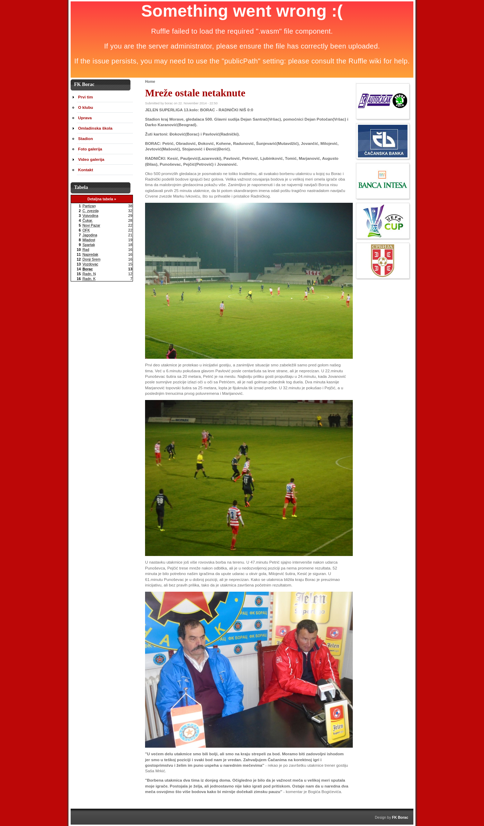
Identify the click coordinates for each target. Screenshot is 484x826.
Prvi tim (85, 97)
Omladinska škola (95, 128)
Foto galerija (90, 149)
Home (150, 81)
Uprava (85, 117)
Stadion (85, 138)
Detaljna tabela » (102, 199)
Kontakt (85, 169)
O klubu (85, 107)
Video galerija (91, 159)
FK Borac (400, 817)
